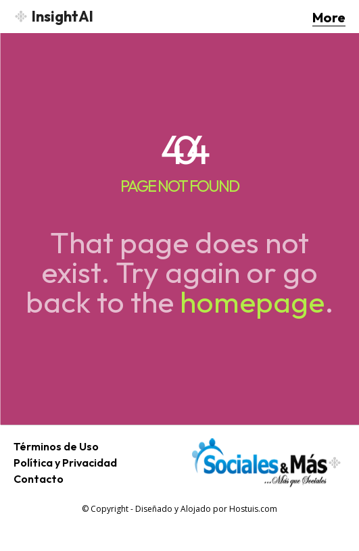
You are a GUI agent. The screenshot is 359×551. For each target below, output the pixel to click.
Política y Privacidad (65, 462)
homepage (252, 301)
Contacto (39, 479)
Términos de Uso (56, 446)
